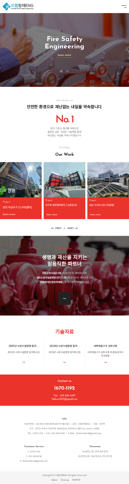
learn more (64, 55)
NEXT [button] (71, 228)
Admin (54, 480)
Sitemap (65, 480)
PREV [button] (58, 228)
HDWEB (76, 480)
